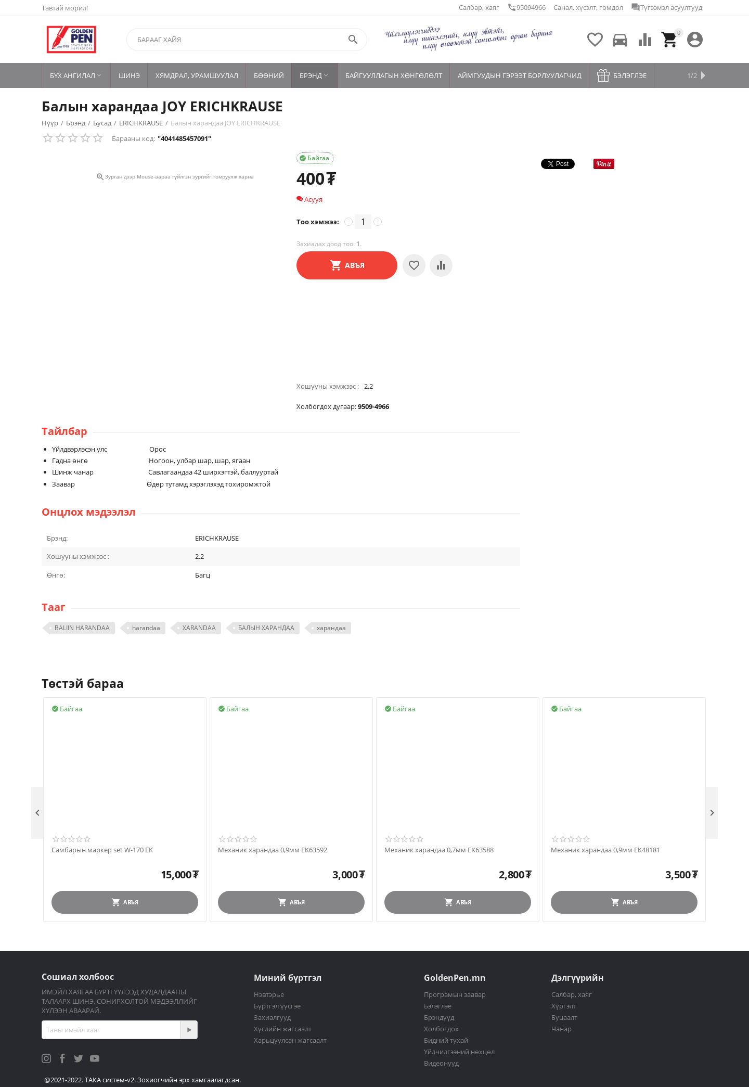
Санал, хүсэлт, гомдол (588, 7)
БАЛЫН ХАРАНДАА (266, 627)
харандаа (331, 627)
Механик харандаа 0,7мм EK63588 (439, 850)
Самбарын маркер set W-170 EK (102, 850)
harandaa (146, 627)
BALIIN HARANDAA (82, 627)
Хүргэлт (563, 1006)
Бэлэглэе (437, 1006)
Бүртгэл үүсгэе (277, 1006)
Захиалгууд (272, 1017)
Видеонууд (441, 1063)
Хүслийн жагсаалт (283, 1028)
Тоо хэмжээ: (317, 221)
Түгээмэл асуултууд (666, 7)
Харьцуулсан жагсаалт (290, 1040)
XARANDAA (199, 627)
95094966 (526, 7)
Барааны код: (133, 138)
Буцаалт (564, 1017)
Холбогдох (441, 1028)
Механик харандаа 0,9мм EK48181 (605, 850)
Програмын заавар (455, 994)
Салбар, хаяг (479, 7)
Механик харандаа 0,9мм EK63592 (272, 850)
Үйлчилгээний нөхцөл (459, 1051)
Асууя (309, 199)
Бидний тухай (446, 1040)
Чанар (561, 1028)
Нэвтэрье (269, 994)
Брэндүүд (439, 1017)
